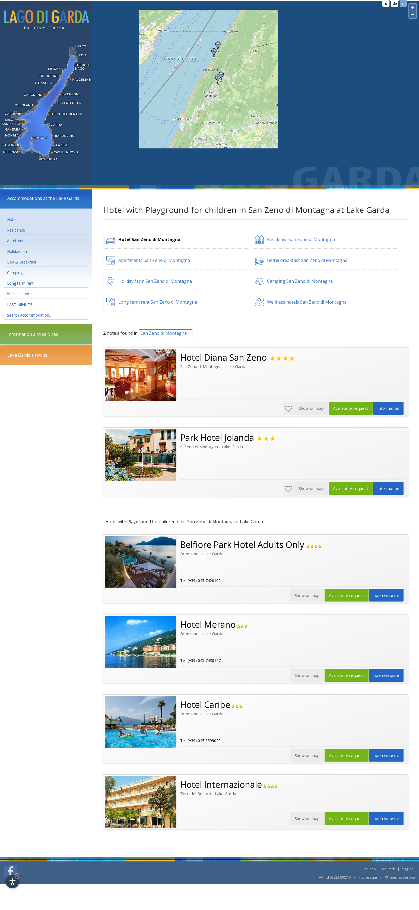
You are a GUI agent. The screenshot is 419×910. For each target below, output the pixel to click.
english (408, 870)
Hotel (12, 219)
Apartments (17, 240)
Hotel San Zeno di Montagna (149, 239)
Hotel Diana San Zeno (223, 357)
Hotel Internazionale (221, 786)
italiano (370, 870)
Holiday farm (18, 251)
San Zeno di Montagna (163, 333)
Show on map (305, 820)
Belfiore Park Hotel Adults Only (243, 545)
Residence (16, 230)
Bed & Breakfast (21, 262)
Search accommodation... (29, 315)
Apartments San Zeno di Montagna (154, 260)
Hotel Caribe (205, 705)
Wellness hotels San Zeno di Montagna (307, 302)
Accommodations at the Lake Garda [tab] (40, 198)
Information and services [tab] (29, 334)
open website (386, 596)
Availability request (349, 408)
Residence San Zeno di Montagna (301, 239)
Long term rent (20, 283)
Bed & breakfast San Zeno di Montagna (307, 260)
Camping (15, 272)
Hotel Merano (208, 625)
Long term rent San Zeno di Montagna (157, 302)
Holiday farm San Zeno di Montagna (155, 281)
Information (388, 408)
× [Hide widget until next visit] (18, 876)
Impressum (367, 878)
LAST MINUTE (19, 304)
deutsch (388, 870)
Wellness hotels (20, 293)
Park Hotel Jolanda (217, 438)
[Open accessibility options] (12, 881)
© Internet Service (400, 878)
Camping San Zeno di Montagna (300, 281)
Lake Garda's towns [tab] (24, 355)
